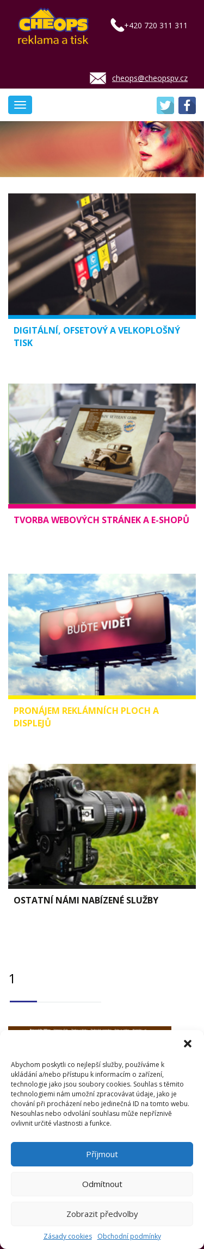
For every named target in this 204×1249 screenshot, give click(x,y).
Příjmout (102, 1153)
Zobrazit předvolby (102, 1213)
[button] (187, 1043)
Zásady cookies (68, 1236)
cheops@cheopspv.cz (150, 78)
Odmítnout (102, 1183)
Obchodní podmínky (129, 1236)
